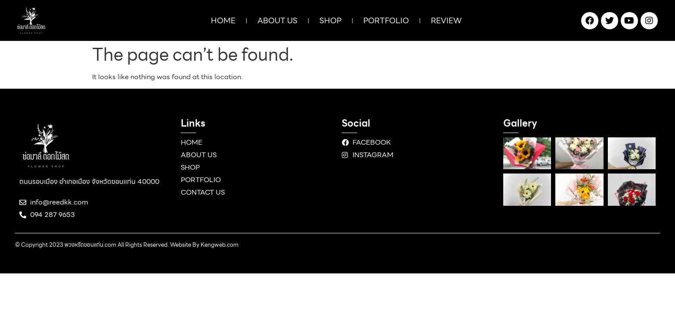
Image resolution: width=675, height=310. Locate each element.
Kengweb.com (219, 244)
